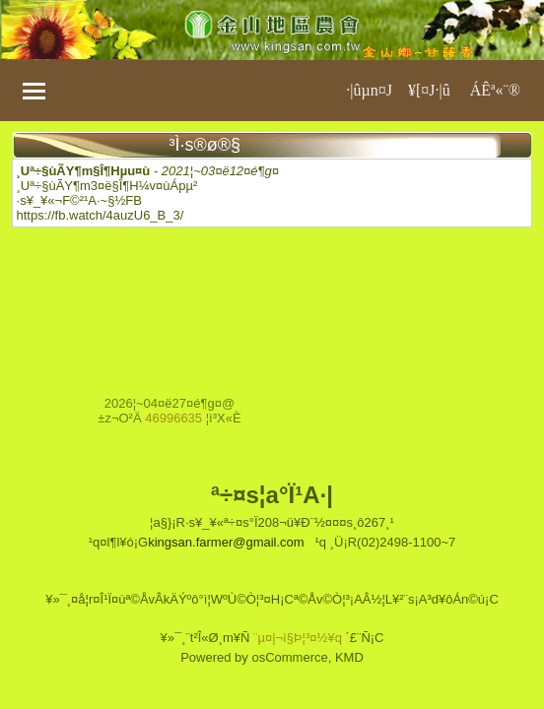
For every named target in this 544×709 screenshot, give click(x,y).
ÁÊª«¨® (495, 90)
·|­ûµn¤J (369, 90)
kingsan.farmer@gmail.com (226, 542)
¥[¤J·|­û (429, 90)
